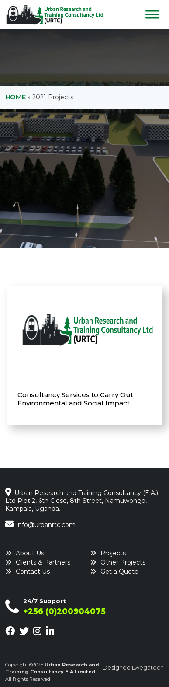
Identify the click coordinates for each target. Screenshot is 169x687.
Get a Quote (119, 571)
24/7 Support (44, 600)
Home (15, 97)
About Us (30, 553)
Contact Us (33, 571)
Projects (113, 553)
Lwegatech (148, 667)
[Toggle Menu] (152, 14)
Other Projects (122, 562)
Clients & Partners (43, 562)
